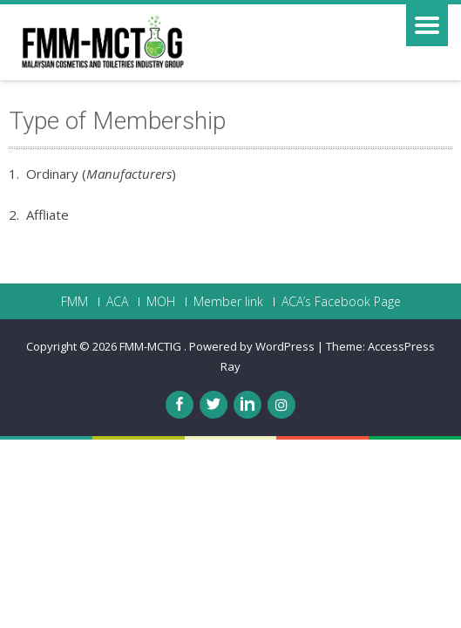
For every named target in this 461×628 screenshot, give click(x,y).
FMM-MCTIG (151, 346)
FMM (74, 301)
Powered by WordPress (252, 346)
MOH (160, 301)
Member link (228, 301)
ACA (117, 301)
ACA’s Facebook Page (341, 301)
